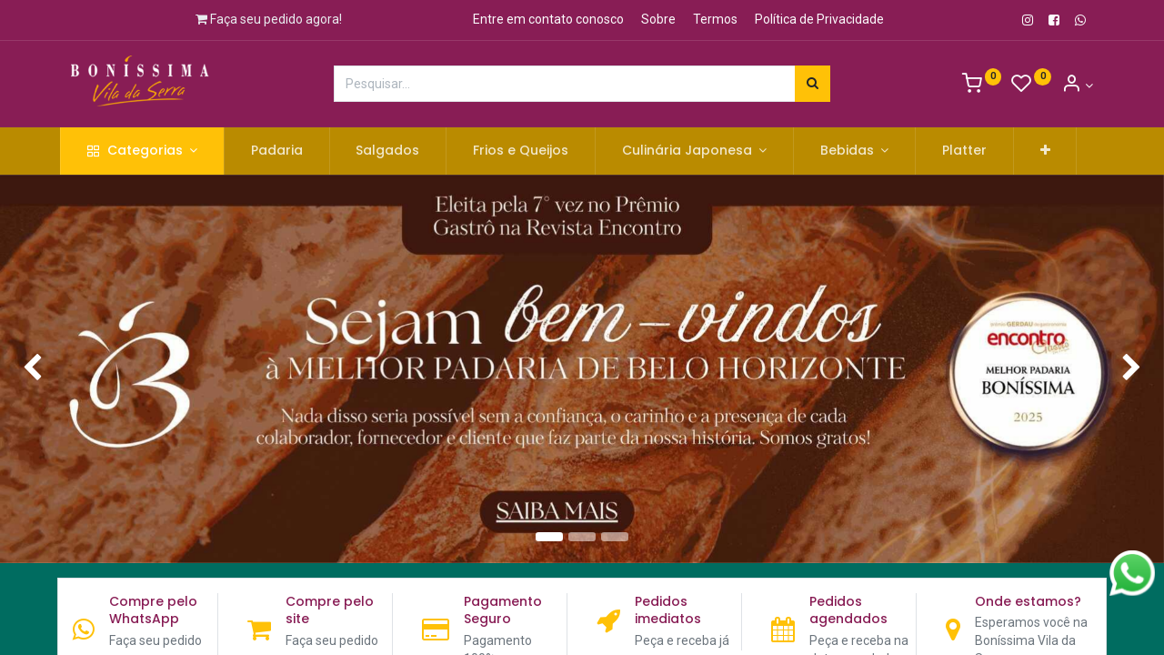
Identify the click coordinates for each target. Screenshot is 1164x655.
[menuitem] (288, 151)
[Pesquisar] (812, 84)
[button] (1056, 151)
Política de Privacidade (819, 19)
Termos (715, 19)
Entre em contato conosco (548, 19)
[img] (46, 369)
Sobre (658, 19)
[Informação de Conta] (1077, 85)
